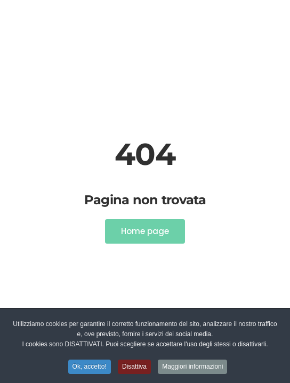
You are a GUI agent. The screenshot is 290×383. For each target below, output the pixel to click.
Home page (145, 231)
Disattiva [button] (134, 367)
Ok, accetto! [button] (89, 367)
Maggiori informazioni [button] (192, 367)
